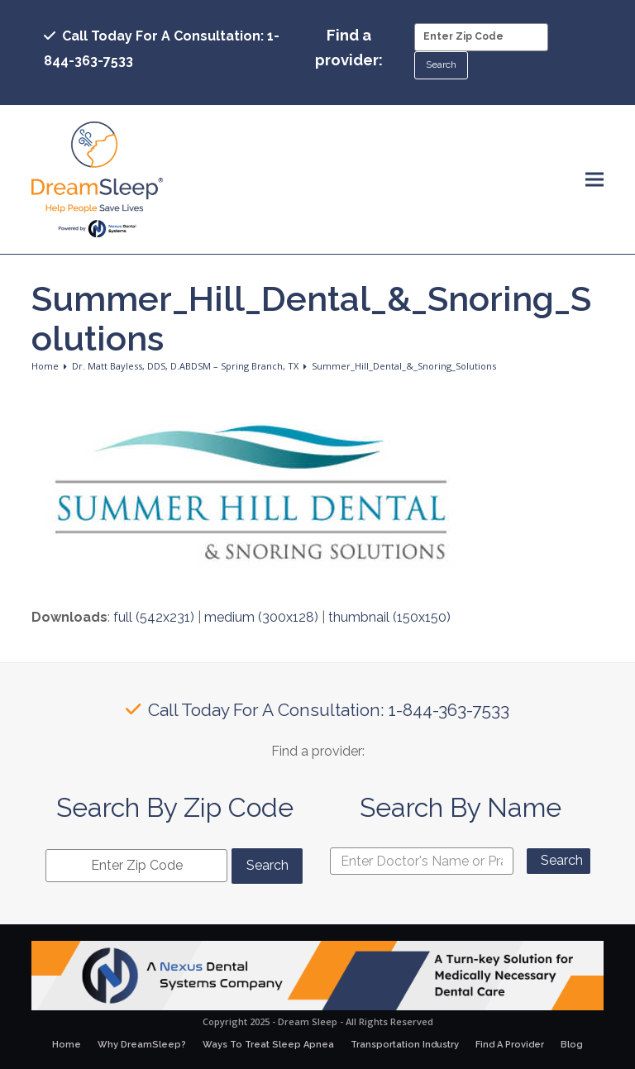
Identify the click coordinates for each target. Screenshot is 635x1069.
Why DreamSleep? (142, 1044)
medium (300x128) (261, 617)
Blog (572, 1044)
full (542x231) (153, 617)
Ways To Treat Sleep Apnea (268, 1044)
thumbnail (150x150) (389, 617)
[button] (594, 180)
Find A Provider (509, 1044)
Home (66, 1044)
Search (562, 860)
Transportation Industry (405, 1044)
